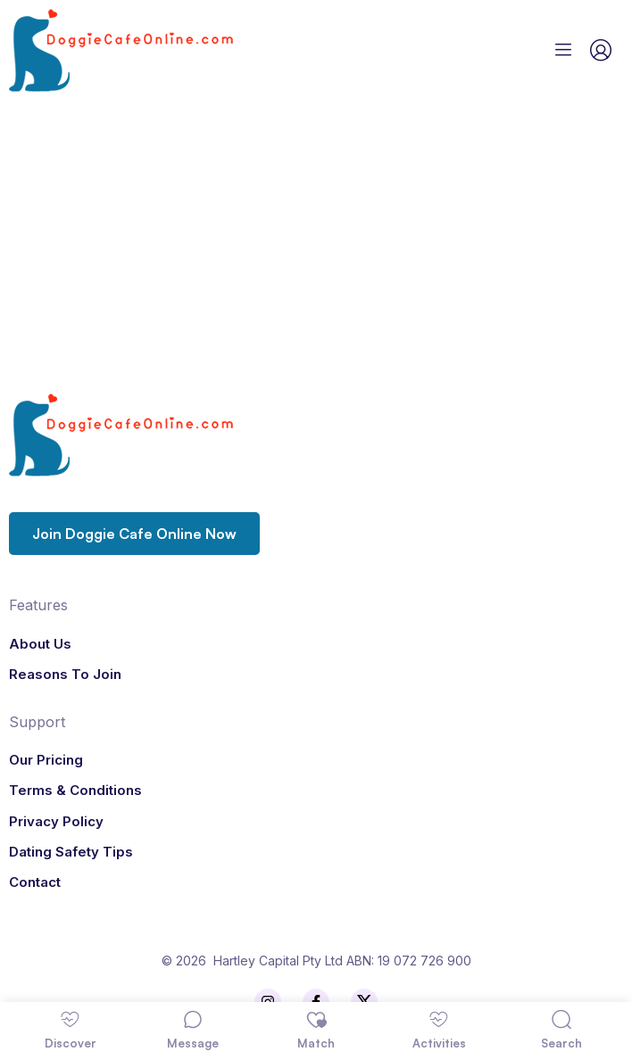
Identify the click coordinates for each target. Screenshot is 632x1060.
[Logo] (162, 50)
